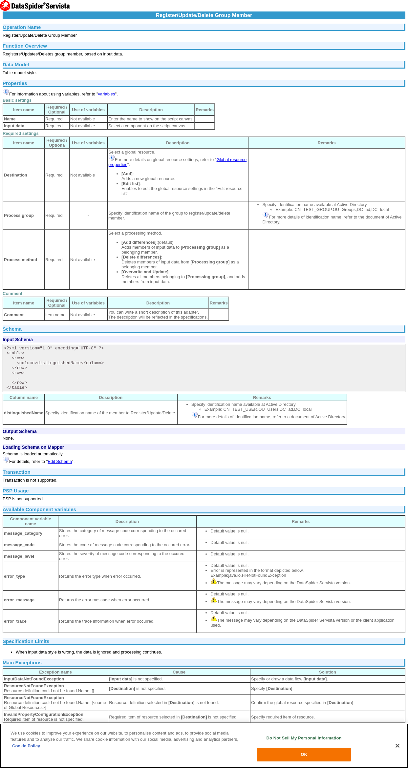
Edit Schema (60, 461)
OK (304, 754)
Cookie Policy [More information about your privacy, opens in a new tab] (26, 745)
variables (106, 94)
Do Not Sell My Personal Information (303, 738)
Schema (12, 329)
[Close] (397, 745)
